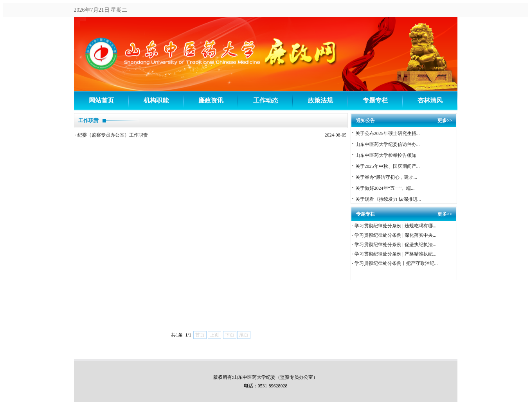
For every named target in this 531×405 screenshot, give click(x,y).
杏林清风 (430, 100)
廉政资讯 (210, 100)
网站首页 (101, 100)
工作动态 (265, 100)
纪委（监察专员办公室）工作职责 (112, 135)
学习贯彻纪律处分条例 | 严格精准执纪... (395, 254)
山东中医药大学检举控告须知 (385, 155)
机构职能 (156, 100)
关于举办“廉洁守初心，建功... (386, 177)
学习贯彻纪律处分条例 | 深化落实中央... (395, 235)
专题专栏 (375, 100)
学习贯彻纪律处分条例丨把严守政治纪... (396, 263)
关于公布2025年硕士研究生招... (387, 133)
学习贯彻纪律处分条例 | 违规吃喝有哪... (395, 226)
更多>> (444, 120)
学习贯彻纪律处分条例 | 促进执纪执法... (395, 244)
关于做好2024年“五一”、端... (385, 188)
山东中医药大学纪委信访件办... (387, 144)
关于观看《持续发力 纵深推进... (388, 199)
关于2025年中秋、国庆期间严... (387, 166)
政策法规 (320, 100)
